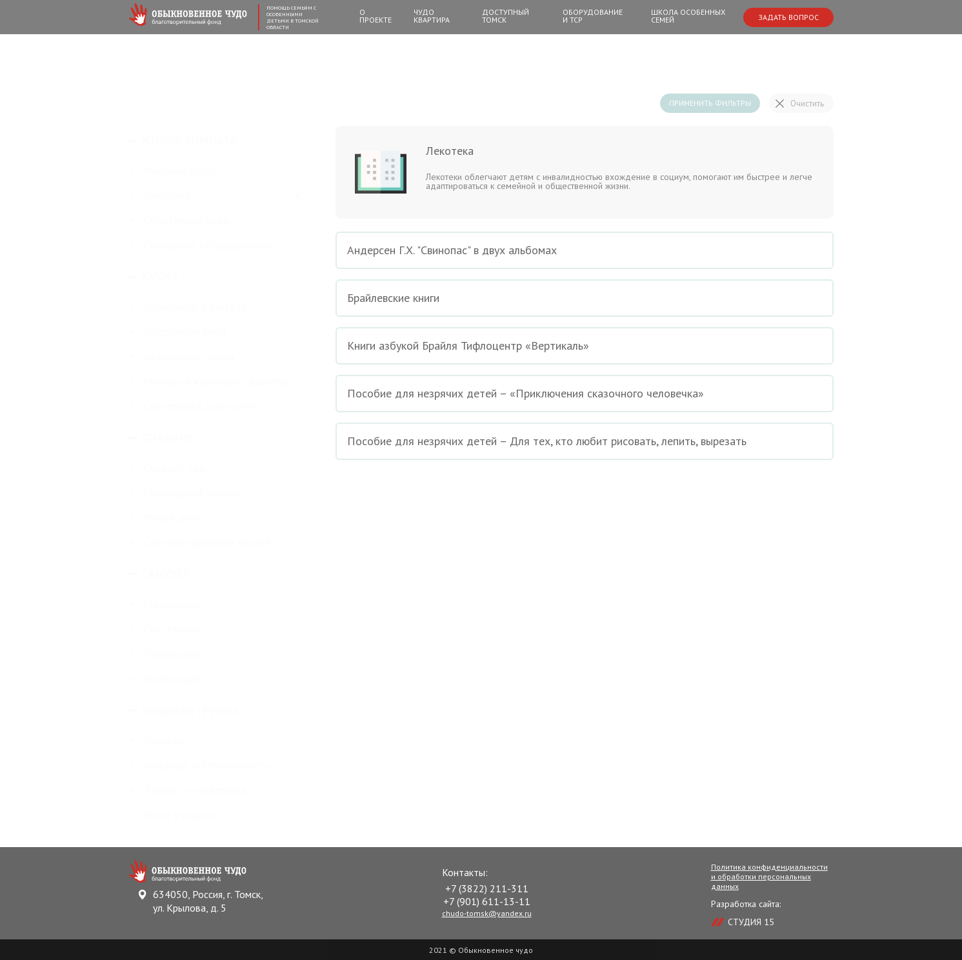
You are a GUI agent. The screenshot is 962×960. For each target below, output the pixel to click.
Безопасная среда (181, 357)
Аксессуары (165, 679)
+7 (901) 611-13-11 (486, 901)
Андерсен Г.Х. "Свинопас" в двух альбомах (584, 250)
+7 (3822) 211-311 (486, 888)
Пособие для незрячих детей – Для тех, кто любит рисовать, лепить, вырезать (584, 441)
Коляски (156, 741)
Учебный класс (173, 171)
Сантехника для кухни (192, 406)
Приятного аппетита (188, 307)
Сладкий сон (167, 468)
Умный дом (164, 518)
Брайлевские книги (584, 298)
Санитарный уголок (184, 493)
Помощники (166, 654)
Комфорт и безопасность (199, 765)
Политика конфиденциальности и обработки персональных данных (769, 876)
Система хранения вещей (199, 543)
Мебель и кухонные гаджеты (208, 381)
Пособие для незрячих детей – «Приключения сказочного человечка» (584, 393)
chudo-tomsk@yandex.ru (487, 913)
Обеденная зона (177, 332)
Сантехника (165, 629)
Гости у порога (172, 815)
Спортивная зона (178, 220)
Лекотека (160, 196)
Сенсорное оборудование (200, 245)
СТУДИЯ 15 (751, 922)
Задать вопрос (788, 17)
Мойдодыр (164, 605)
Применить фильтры (710, 103)
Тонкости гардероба (187, 790)
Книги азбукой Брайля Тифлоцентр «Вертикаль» (584, 346)
